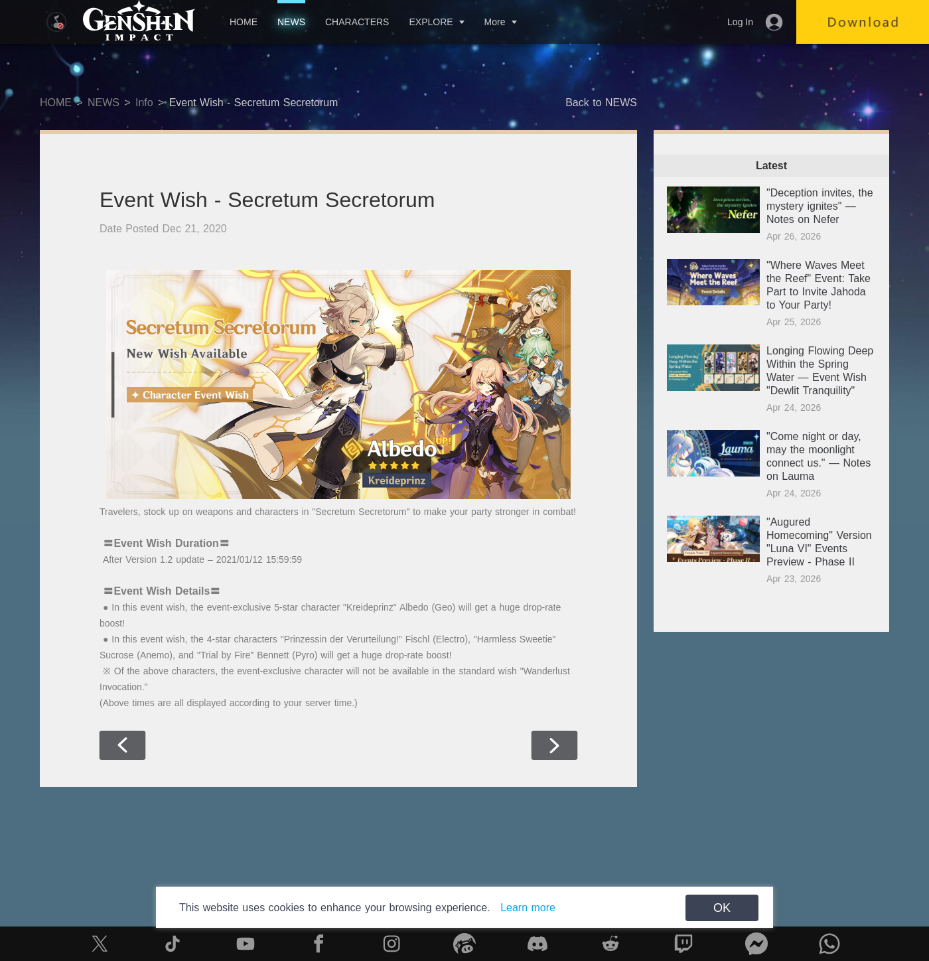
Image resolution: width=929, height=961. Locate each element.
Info (144, 102)
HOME (243, 22)
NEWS (291, 22)
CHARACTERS (357, 22)
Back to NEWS (601, 102)
